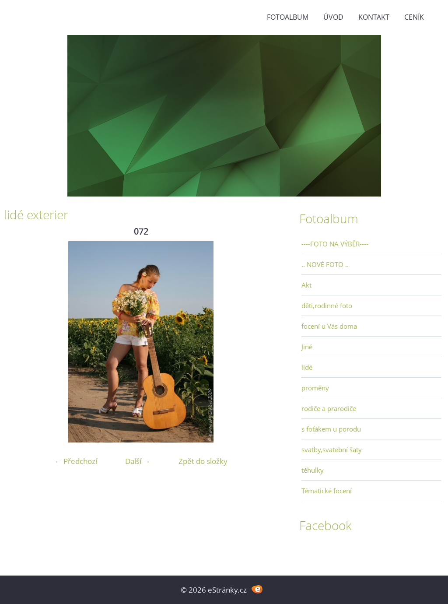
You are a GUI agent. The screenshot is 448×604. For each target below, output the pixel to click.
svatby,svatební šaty (331, 449)
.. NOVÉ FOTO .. (325, 264)
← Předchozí (75, 461)
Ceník (414, 17)
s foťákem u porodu (331, 429)
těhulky (312, 470)
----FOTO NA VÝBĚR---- (334, 243)
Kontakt (373, 17)
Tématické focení (326, 490)
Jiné (306, 346)
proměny (315, 387)
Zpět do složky (203, 461)
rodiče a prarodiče (328, 408)
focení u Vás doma (329, 326)
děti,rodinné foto (326, 305)
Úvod (333, 17)
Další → (137, 461)
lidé (306, 367)
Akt (306, 285)
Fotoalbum (287, 17)
